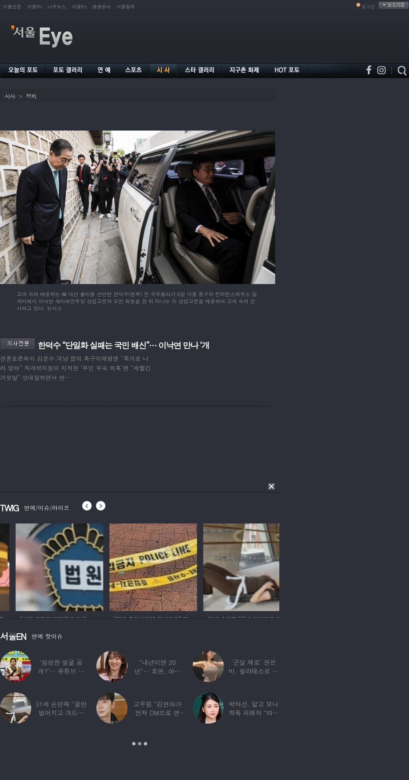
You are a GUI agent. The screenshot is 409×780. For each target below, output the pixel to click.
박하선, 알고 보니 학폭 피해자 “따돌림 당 (253, 712)
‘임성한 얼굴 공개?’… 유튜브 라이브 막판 (61, 671)
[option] (117, 566)
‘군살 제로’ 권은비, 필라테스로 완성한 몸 (254, 671)
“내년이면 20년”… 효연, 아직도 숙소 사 (157, 671)
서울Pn (34, 6)
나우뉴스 (57, 6)
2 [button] (139, 743)
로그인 (368, 6)
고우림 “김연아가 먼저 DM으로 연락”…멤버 (157, 712)
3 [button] (145, 743)
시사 (10, 96)
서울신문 (12, 6)
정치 (31, 96)
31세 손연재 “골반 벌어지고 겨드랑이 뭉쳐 (61, 712)
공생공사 (102, 6)
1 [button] (133, 743)
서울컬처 (126, 6)
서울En (79, 6)
